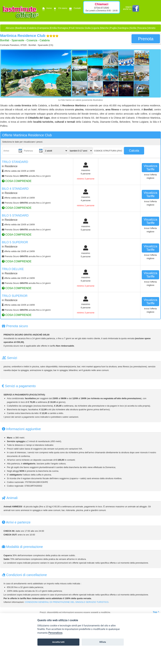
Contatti (74, 8)
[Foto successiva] (68, 74)
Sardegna (123, 28)
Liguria (95, 28)
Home (46, 8)
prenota (145, 38)
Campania (43, 28)
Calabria (32, 28)
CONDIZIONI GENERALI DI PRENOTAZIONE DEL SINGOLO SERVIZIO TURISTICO (66, 602)
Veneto (151, 28)
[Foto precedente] (5, 74)
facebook (135, 8)
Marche (105, 28)
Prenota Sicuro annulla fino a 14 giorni (26, 176)
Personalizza (55, 632)
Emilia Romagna (59, 28)
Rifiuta (102, 642)
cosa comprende (17, 180)
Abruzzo (10, 28)
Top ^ (156, 612)
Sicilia (133, 28)
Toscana (142, 28)
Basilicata (21, 28)
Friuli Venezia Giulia (80, 28)
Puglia (113, 28)
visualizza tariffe (150, 167)
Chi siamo (60, 8)
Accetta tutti (58, 642)
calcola (134, 150)
